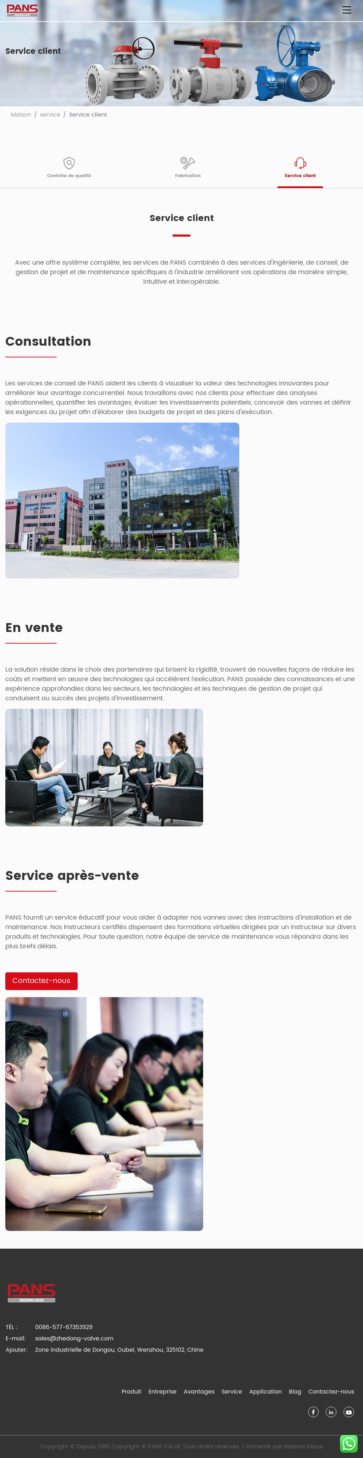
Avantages (199, 1391)
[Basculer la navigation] (347, 10)
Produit (131, 1391)
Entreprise (163, 1391)
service (50, 114)
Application (265, 1391)
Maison (21, 114)
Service (232, 1391)
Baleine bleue (303, 1446)
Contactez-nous (41, 981)
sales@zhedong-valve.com (74, 1338)
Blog (295, 1391)
